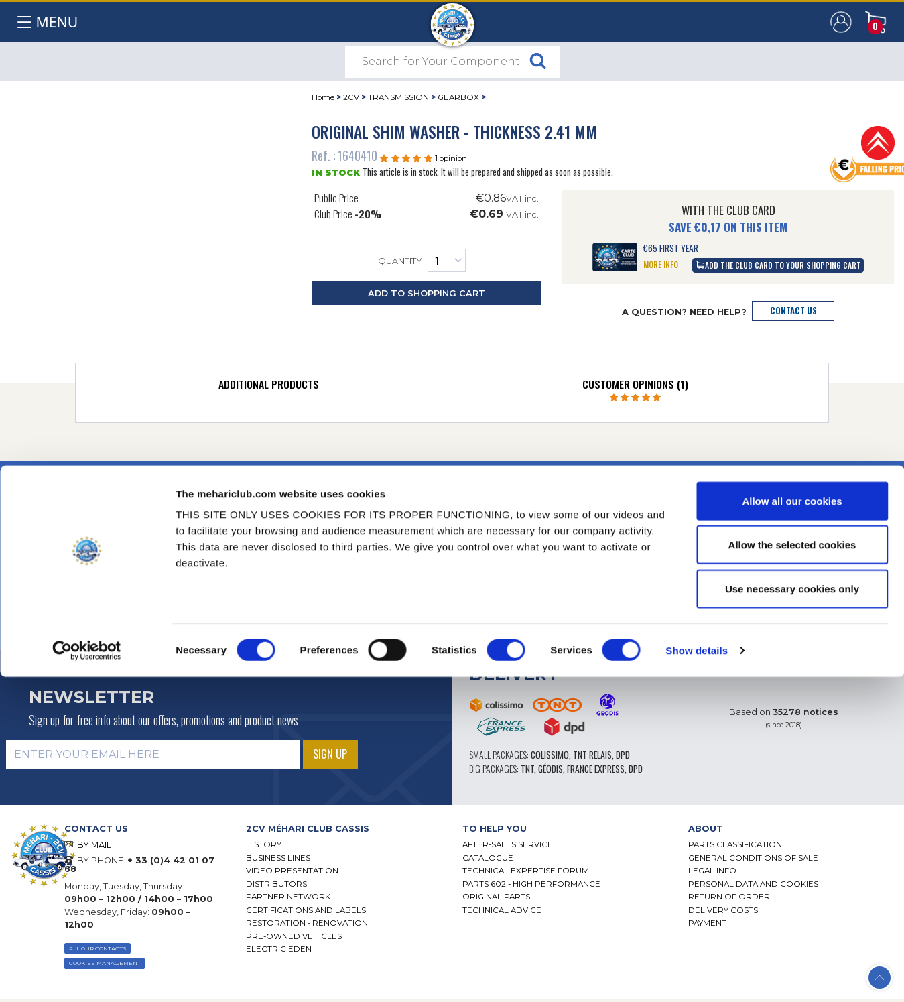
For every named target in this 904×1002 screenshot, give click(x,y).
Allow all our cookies (792, 826)
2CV (351, 97)
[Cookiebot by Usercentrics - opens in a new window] (86, 976)
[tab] (269, 387)
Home (323, 97)
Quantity (422, 260)
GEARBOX (458, 97)
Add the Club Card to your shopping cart (778, 265)
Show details (696, 975)
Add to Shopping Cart (426, 293)
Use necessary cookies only (792, 914)
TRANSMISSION (398, 97)
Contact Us (793, 310)
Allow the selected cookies (792, 870)
